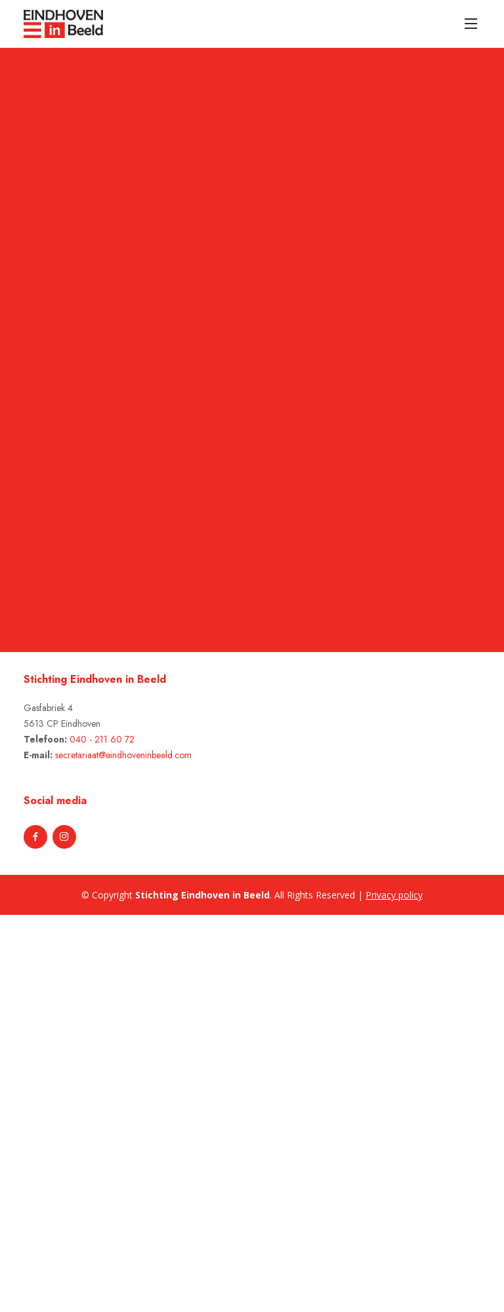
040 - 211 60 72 (102, 739)
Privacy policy (394, 895)
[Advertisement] (73, 1111)
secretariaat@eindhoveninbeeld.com (123, 755)
